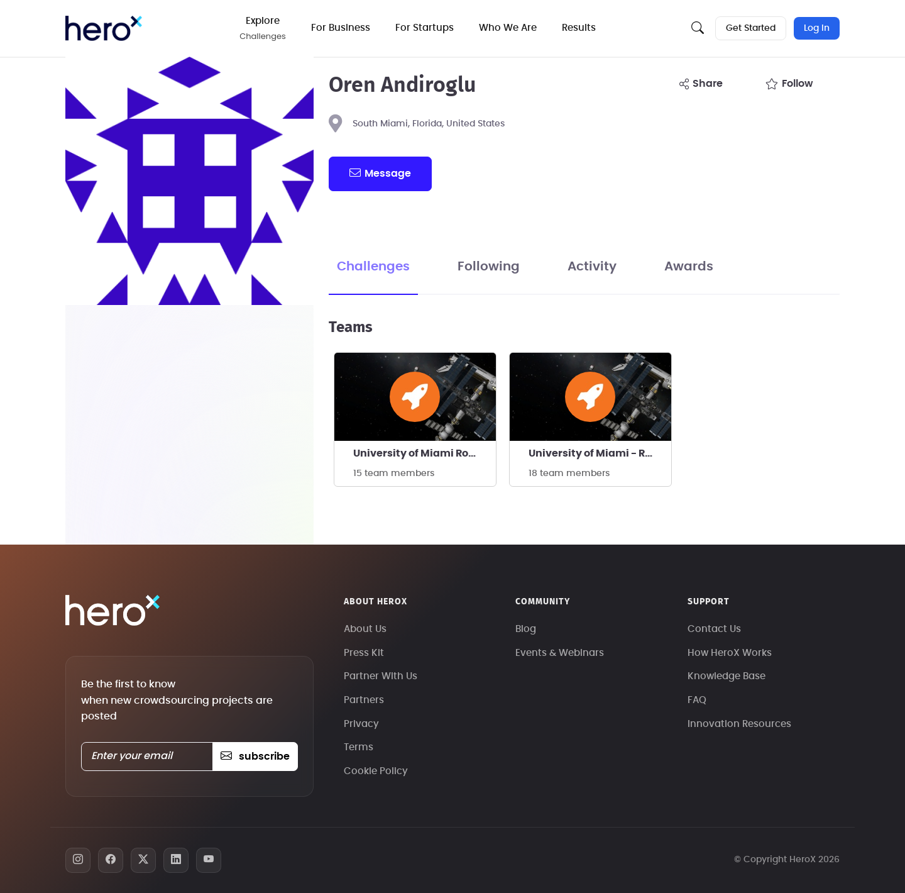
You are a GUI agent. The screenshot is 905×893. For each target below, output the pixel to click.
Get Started (751, 28)
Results (579, 28)
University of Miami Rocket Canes (424, 453)
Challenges (373, 266)
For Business (340, 28)
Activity (592, 266)
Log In (817, 28)
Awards (688, 266)
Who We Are (508, 28)
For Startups (424, 28)
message (380, 173)
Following (489, 266)
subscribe (255, 756)
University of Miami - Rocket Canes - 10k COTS (600, 453)
